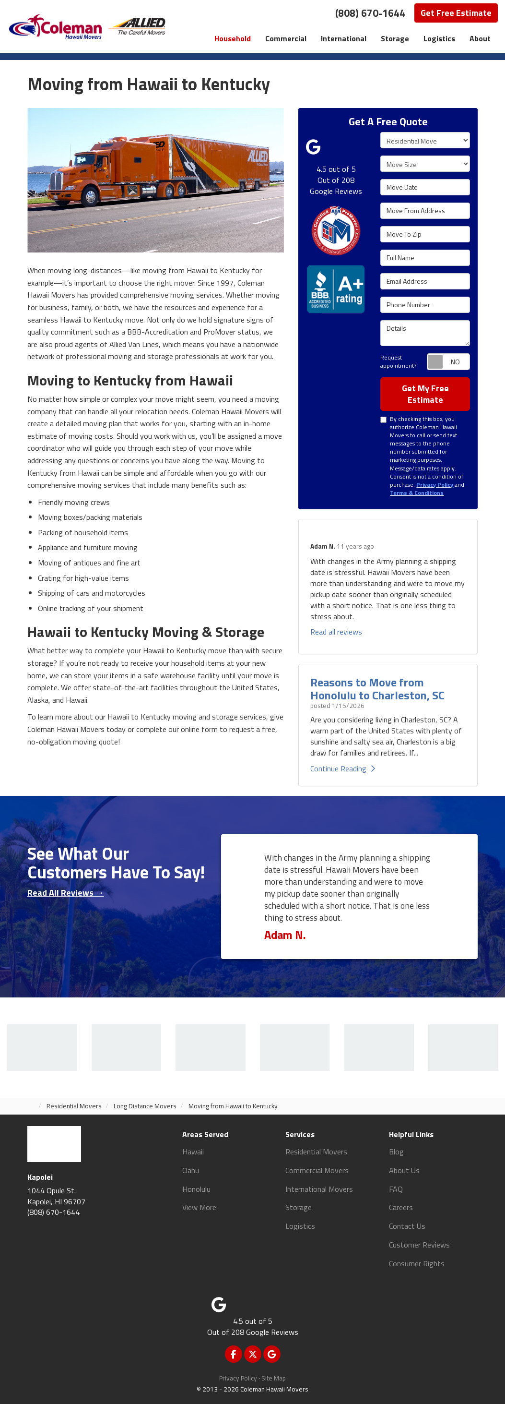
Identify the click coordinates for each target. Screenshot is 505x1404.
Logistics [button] (439, 38)
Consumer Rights (417, 1263)
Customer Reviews (419, 1244)
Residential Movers (316, 1151)
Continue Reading (342, 768)
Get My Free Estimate (425, 394)
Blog (396, 1151)
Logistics (300, 1226)
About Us (404, 1170)
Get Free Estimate (456, 12)
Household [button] (232, 38)
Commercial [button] (285, 38)
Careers (401, 1207)
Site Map (273, 1378)
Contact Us (407, 1226)
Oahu (190, 1170)
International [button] (343, 38)
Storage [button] (395, 38)
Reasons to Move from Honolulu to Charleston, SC (377, 688)
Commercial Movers (317, 1170)
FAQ (396, 1189)
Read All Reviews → (65, 892)
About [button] (480, 38)
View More (199, 1207)
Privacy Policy (238, 1378)
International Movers (319, 1189)
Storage (298, 1207)
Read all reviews (336, 631)
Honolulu (196, 1189)
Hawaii (193, 1151)
